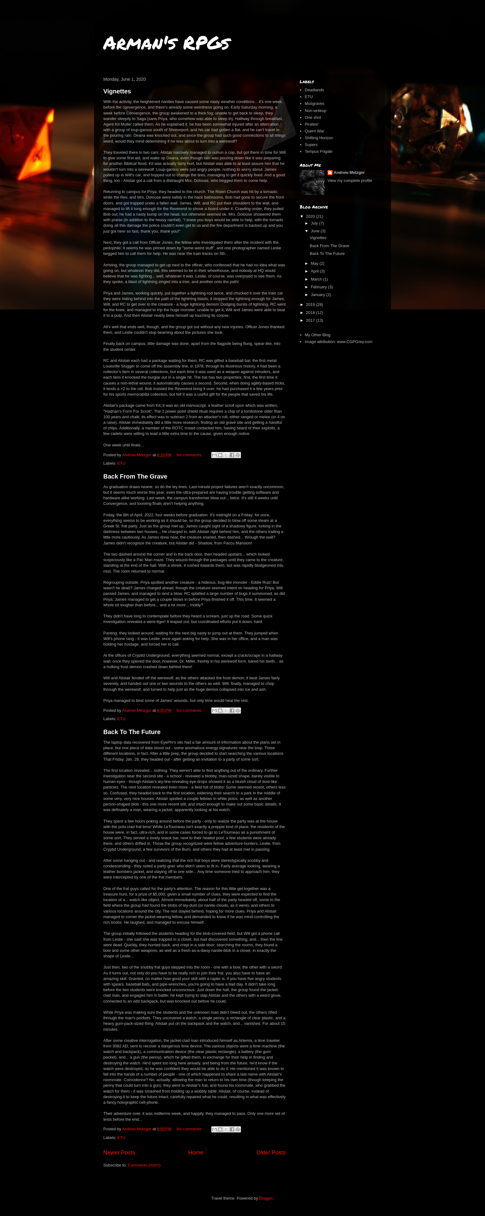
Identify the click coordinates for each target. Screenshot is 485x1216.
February (319, 287)
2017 (311, 320)
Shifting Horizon (319, 137)
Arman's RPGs (166, 42)
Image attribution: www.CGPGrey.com (338, 341)
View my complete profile (350, 180)
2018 (311, 312)
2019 (311, 304)
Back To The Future (132, 731)
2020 (311, 216)
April (315, 271)
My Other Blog (317, 335)
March (317, 279)
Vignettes (117, 91)
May (315, 263)
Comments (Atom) (144, 1165)
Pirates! (311, 124)
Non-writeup (315, 110)
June (316, 231)
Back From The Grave (135, 476)
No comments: (190, 455)
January (318, 294)
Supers (311, 144)
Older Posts (271, 1152)
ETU (122, 463)
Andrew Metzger (349, 172)
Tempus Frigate (319, 151)
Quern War (314, 131)
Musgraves (314, 103)
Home (196, 1152)
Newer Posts (119, 1152)
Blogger (266, 1198)
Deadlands (314, 90)
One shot (313, 117)
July (315, 223)
